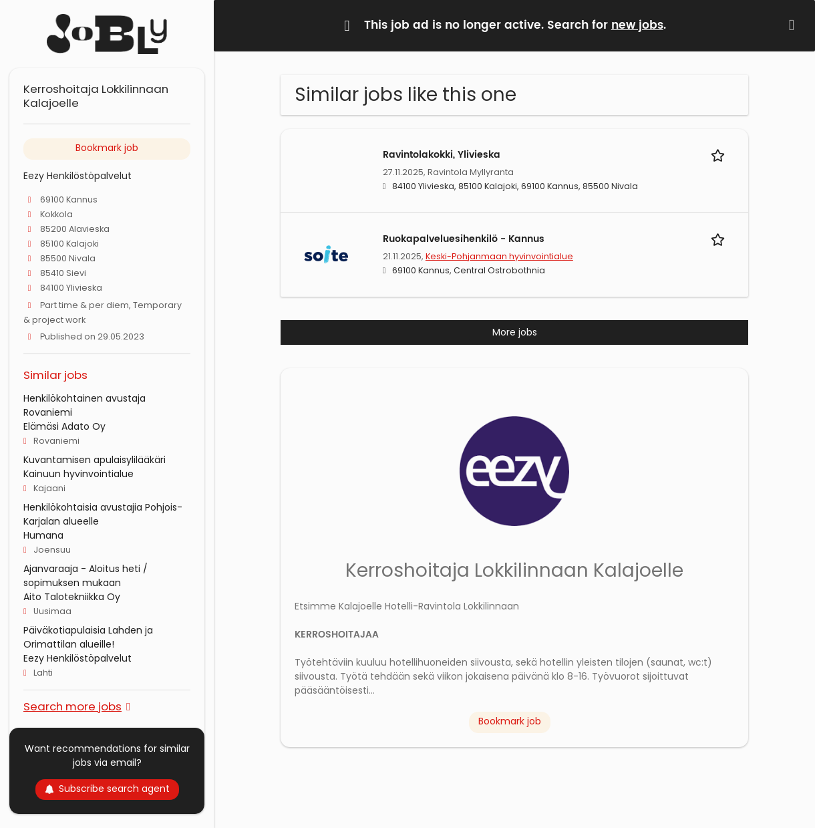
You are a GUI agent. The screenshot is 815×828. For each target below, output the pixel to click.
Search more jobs (72, 706)
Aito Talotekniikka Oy (71, 596)
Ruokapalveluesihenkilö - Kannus (463, 239)
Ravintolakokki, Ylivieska (441, 154)
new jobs (637, 25)
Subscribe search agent (107, 788)
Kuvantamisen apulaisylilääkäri (94, 459)
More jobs (514, 332)
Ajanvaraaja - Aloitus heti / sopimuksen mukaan (85, 575)
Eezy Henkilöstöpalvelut (77, 658)
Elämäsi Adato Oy (64, 426)
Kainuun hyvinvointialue (78, 473)
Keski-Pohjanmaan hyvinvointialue (499, 256)
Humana (43, 535)
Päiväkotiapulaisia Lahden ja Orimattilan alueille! (88, 637)
